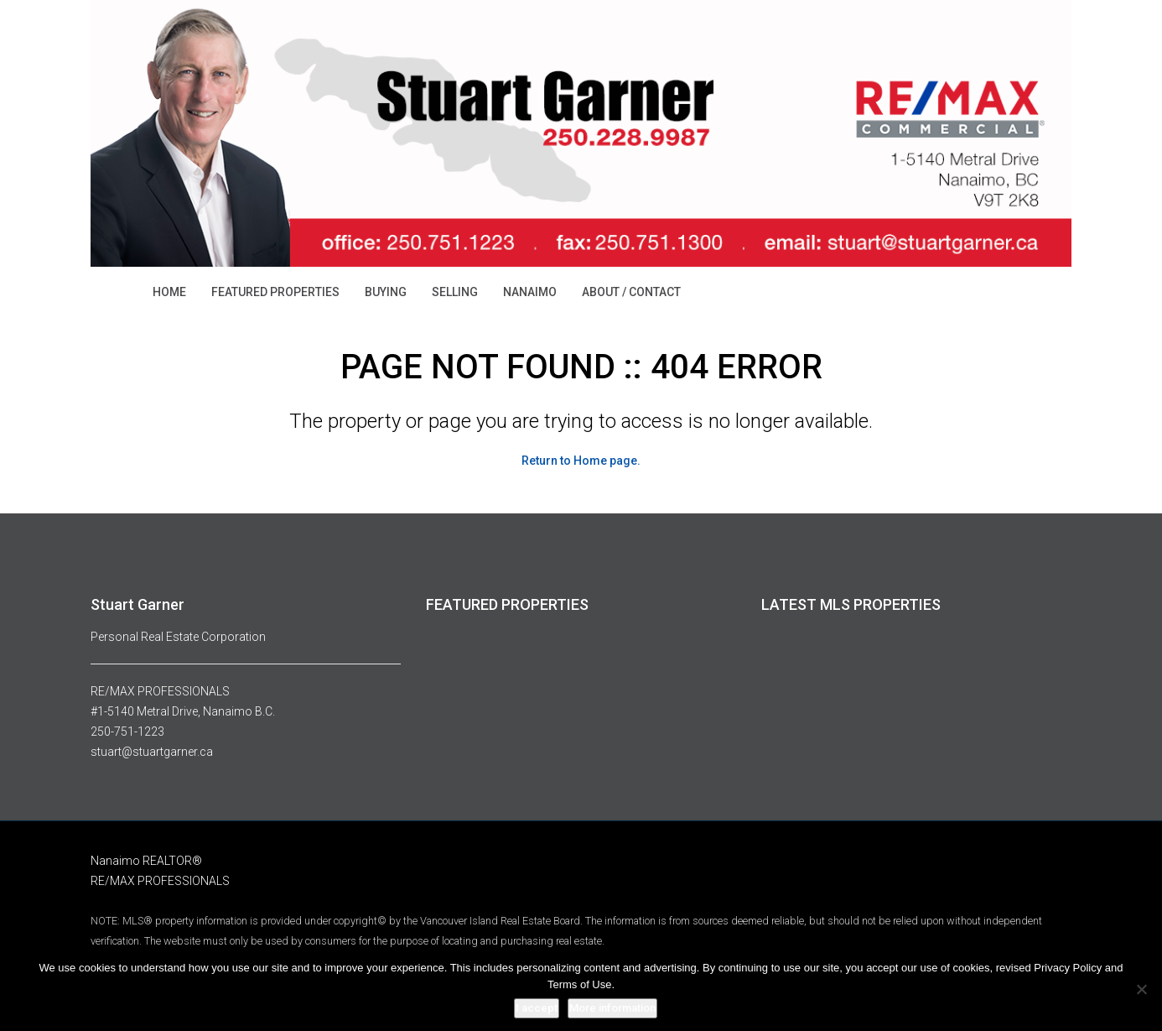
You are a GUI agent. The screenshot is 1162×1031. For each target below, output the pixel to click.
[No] (1141, 989)
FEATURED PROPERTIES (275, 292)
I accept (537, 1008)
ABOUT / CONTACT (631, 292)
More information (612, 1008)
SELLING (455, 292)
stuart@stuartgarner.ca (152, 751)
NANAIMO (530, 292)
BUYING (386, 292)
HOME (169, 292)
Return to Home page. (581, 460)
